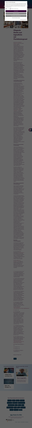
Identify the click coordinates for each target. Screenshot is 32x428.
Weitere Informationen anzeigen (16, 17)
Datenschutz (21, 19)
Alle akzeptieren (16, 11)
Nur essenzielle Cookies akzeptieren (16, 15)
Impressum (25, 19)
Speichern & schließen (16, 13)
